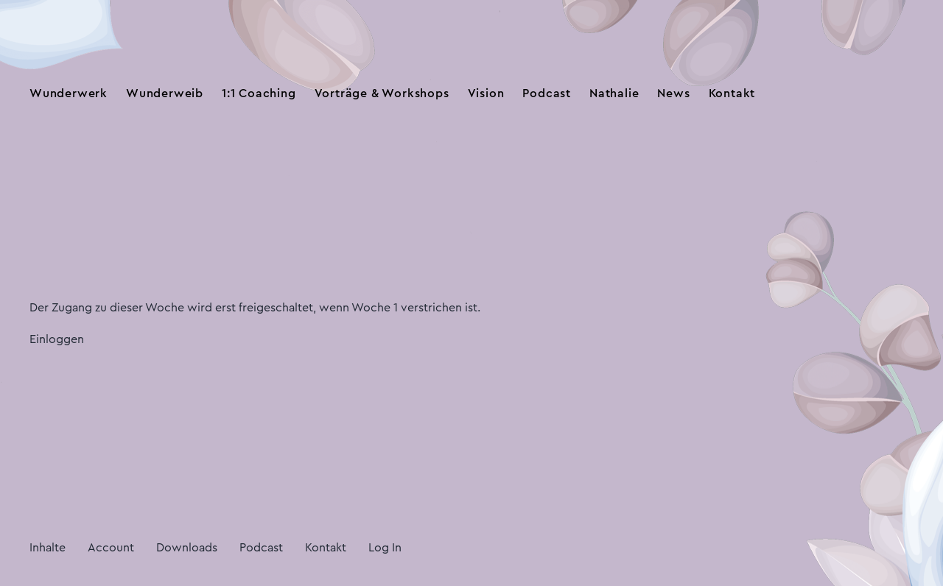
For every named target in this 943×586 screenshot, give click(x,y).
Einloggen (56, 339)
